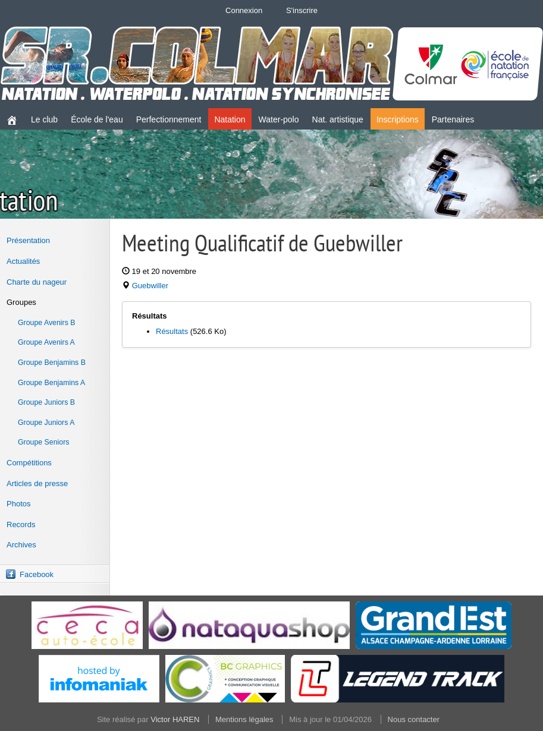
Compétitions (29, 462)
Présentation (28, 240)
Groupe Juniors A (46, 422)
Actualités (23, 261)
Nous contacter (414, 719)
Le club (44, 119)
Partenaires (453, 119)
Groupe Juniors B (46, 402)
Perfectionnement (169, 119)
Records (21, 524)
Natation (229, 119)
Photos (18, 503)
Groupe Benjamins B (52, 362)
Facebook (37, 574)
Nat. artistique (337, 119)
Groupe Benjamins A (51, 383)
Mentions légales (244, 719)
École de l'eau (97, 119)
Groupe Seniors (43, 442)
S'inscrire (302, 10)
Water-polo (279, 119)
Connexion (243, 10)
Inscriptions (397, 119)
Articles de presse (37, 483)
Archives (21, 544)
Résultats (172, 331)
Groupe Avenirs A (46, 342)
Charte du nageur (37, 282)
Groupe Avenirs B (47, 323)
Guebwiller (150, 285)
